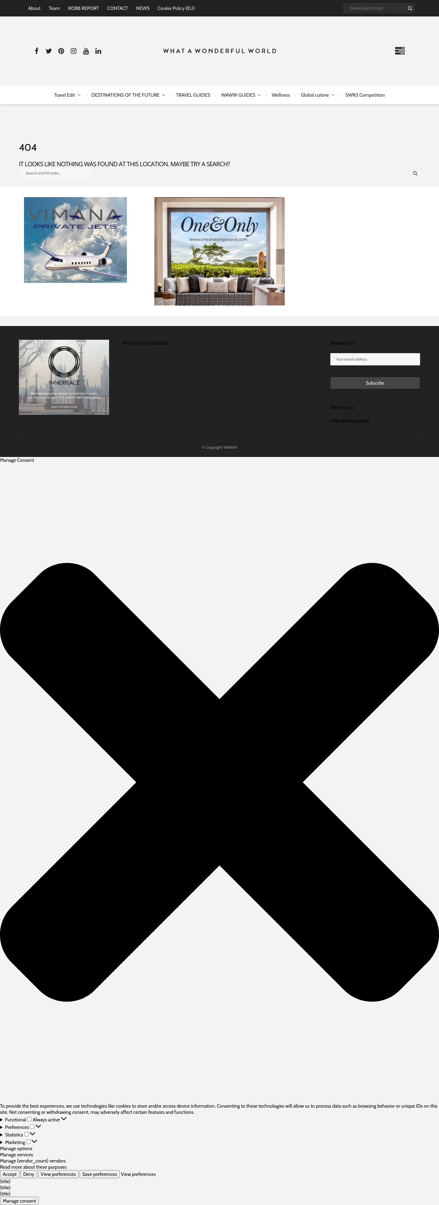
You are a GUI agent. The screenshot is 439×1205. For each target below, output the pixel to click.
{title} (5, 1181)
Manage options (16, 1148)
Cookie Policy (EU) (176, 8)
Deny (28, 1174)
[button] (219, 783)
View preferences (58, 1174)
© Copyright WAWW (219, 447)
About (34, 8)
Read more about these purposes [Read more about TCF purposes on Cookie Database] (33, 1167)
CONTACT (117, 8)
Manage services (16, 1155)
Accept (10, 1174)
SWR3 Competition (365, 95)
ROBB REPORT (83, 8)
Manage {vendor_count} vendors (33, 1161)
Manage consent (19, 1201)
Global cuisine (315, 95)
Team (54, 8)
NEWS (143, 8)
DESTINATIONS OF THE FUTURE (126, 95)
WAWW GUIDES (238, 95)
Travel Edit (64, 95)
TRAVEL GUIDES (193, 95)
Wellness (281, 95)
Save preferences (99, 1174)
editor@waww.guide (350, 421)
